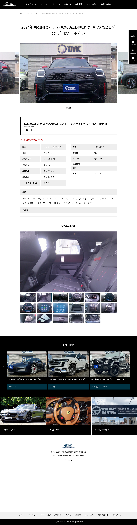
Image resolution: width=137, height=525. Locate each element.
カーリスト (44, 4)
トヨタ (53, 387)
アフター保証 (45, 515)
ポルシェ (12, 387)
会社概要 (78, 4)
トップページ (31, 4)
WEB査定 (57, 515)
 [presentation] (3, 367)
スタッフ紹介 (91, 4)
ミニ (68, 22)
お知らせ (67, 4)
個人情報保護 (103, 515)
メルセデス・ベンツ (99, 387)
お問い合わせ (106, 4)
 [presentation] (134, 367)
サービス (56, 4)
